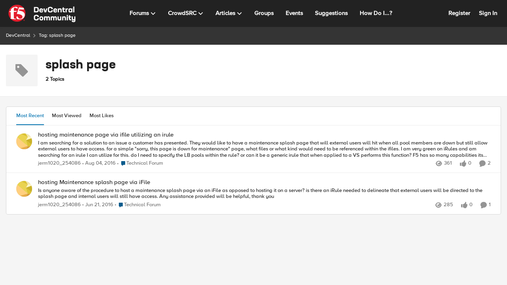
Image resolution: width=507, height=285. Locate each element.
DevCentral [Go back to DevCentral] (18, 35)
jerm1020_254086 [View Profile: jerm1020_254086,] (59, 163)
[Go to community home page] (42, 13)
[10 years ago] (97, 205)
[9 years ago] (99, 163)
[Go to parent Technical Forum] (140, 163)
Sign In (488, 13)
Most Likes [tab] (102, 115)
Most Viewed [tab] (67, 115)
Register (459, 13)
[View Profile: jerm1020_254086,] (24, 141)
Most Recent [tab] (30, 115)
